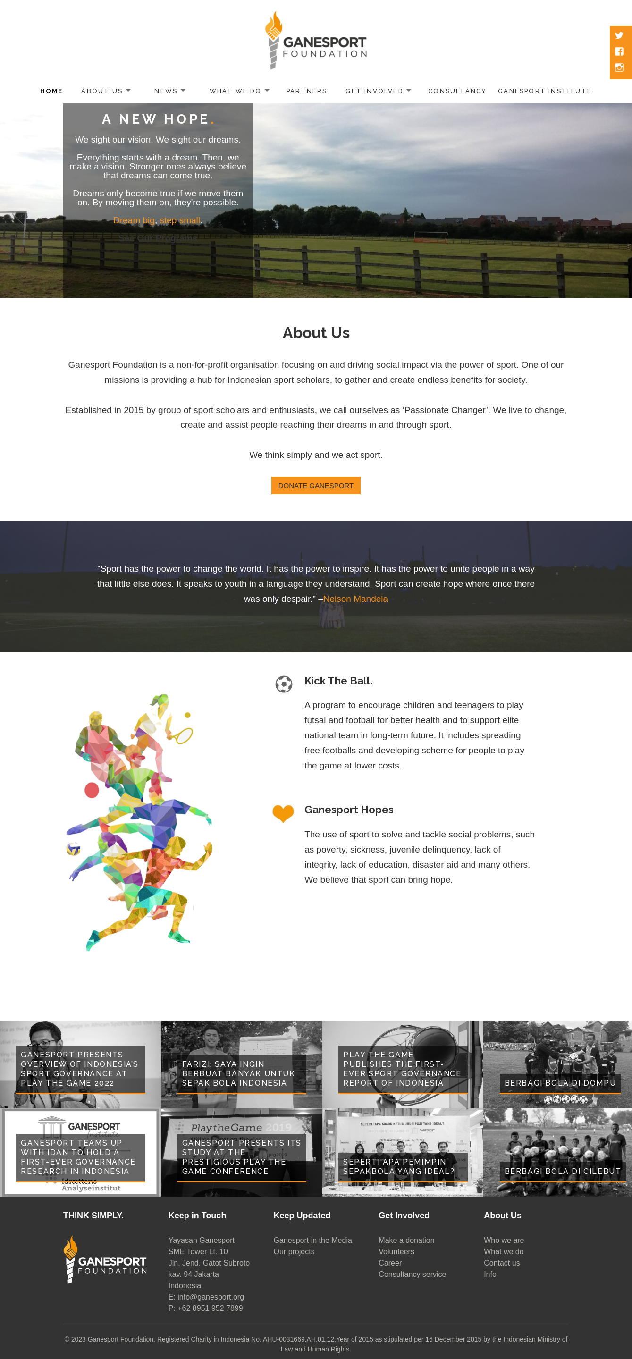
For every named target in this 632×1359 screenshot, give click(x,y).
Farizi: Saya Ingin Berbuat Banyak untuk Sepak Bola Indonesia (238, 1074)
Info (490, 1274)
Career (390, 1263)
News (165, 90)
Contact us (502, 1263)
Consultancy (457, 90)
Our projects (294, 1252)
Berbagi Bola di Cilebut (563, 1171)
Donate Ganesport (316, 485)
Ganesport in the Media (313, 1240)
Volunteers (396, 1252)
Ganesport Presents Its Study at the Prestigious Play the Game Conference (242, 1157)
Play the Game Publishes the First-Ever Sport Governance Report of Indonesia (402, 1069)
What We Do (236, 90)
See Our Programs (157, 238)
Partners (307, 90)
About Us (102, 90)
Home (51, 90)
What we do (503, 1252)
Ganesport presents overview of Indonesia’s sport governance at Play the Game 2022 (80, 1069)
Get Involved (374, 90)
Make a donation (406, 1240)
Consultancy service (412, 1274)
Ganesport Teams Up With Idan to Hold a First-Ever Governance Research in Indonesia (78, 1157)
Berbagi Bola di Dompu (560, 1083)
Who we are (504, 1240)
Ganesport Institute (545, 90)
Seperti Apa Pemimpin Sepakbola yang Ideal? (399, 1166)
